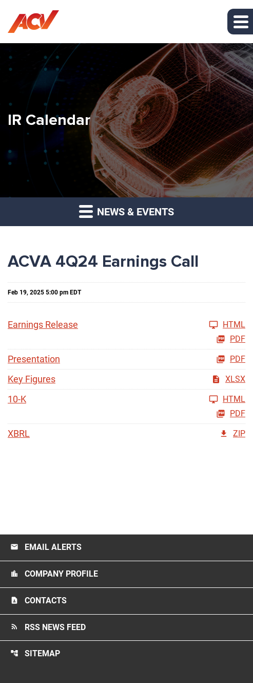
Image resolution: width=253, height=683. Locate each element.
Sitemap (35, 653)
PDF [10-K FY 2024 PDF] (230, 413)
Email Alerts (46, 547)
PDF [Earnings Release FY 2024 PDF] (230, 339)
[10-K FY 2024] (126, 399)
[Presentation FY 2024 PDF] (126, 359)
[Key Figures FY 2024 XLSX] (126, 379)
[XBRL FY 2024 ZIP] (126, 433)
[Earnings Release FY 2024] (126, 324)
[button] (240, 21)
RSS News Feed (48, 627)
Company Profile (54, 574)
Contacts (38, 600)
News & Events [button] (126, 211)
